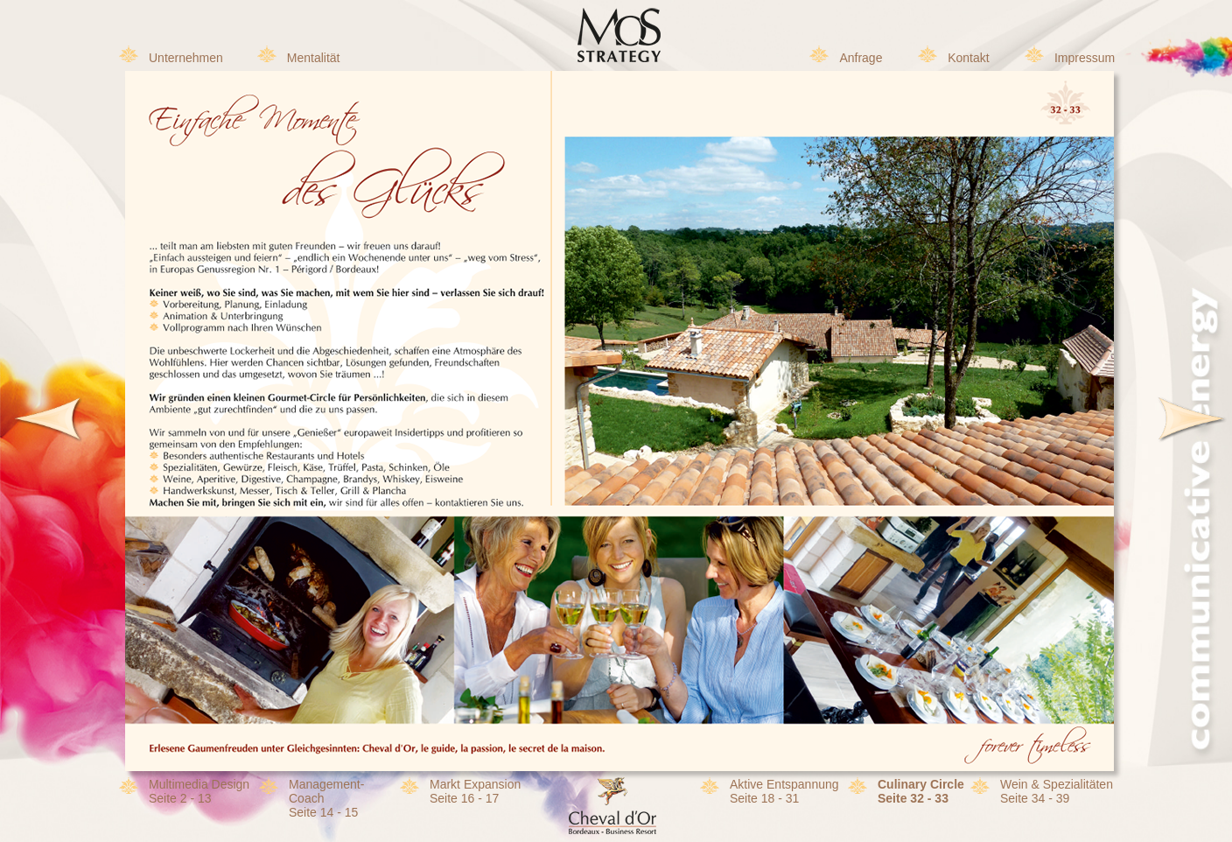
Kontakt (968, 58)
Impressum (1084, 58)
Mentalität (313, 58)
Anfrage (860, 58)
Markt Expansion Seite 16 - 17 (475, 791)
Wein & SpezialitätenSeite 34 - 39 (1056, 791)
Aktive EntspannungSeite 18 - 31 (784, 791)
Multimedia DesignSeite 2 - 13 (199, 791)
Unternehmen (186, 58)
